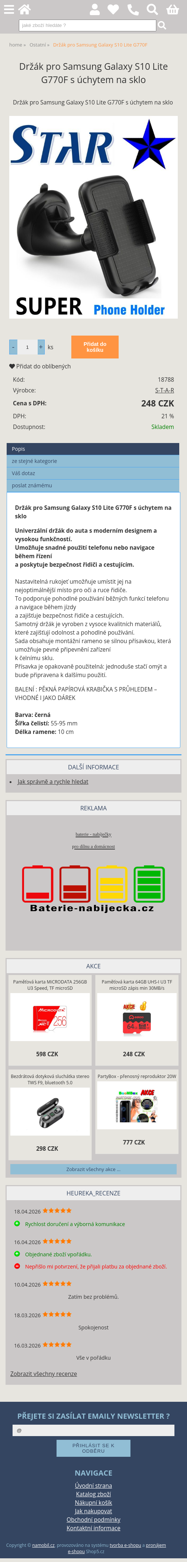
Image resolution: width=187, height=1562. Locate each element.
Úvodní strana (93, 1486)
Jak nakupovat (93, 1511)
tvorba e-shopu (125, 1545)
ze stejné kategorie (34, 460)
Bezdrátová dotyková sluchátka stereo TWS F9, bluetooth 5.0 (50, 1079)
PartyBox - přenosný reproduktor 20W (137, 1076)
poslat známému (32, 485)
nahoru (176, 1551)
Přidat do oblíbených (40, 366)
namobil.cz (43, 1545)
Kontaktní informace (93, 1528)
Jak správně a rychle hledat (53, 782)
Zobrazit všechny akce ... (93, 1169)
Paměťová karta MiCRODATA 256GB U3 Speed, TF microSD (50, 985)
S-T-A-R (164, 390)
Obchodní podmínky (93, 1520)
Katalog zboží (93, 1494)
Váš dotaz (23, 473)
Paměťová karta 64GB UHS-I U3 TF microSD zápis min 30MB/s (137, 985)
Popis (18, 448)
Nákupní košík (93, 1503)
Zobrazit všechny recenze (43, 1374)
